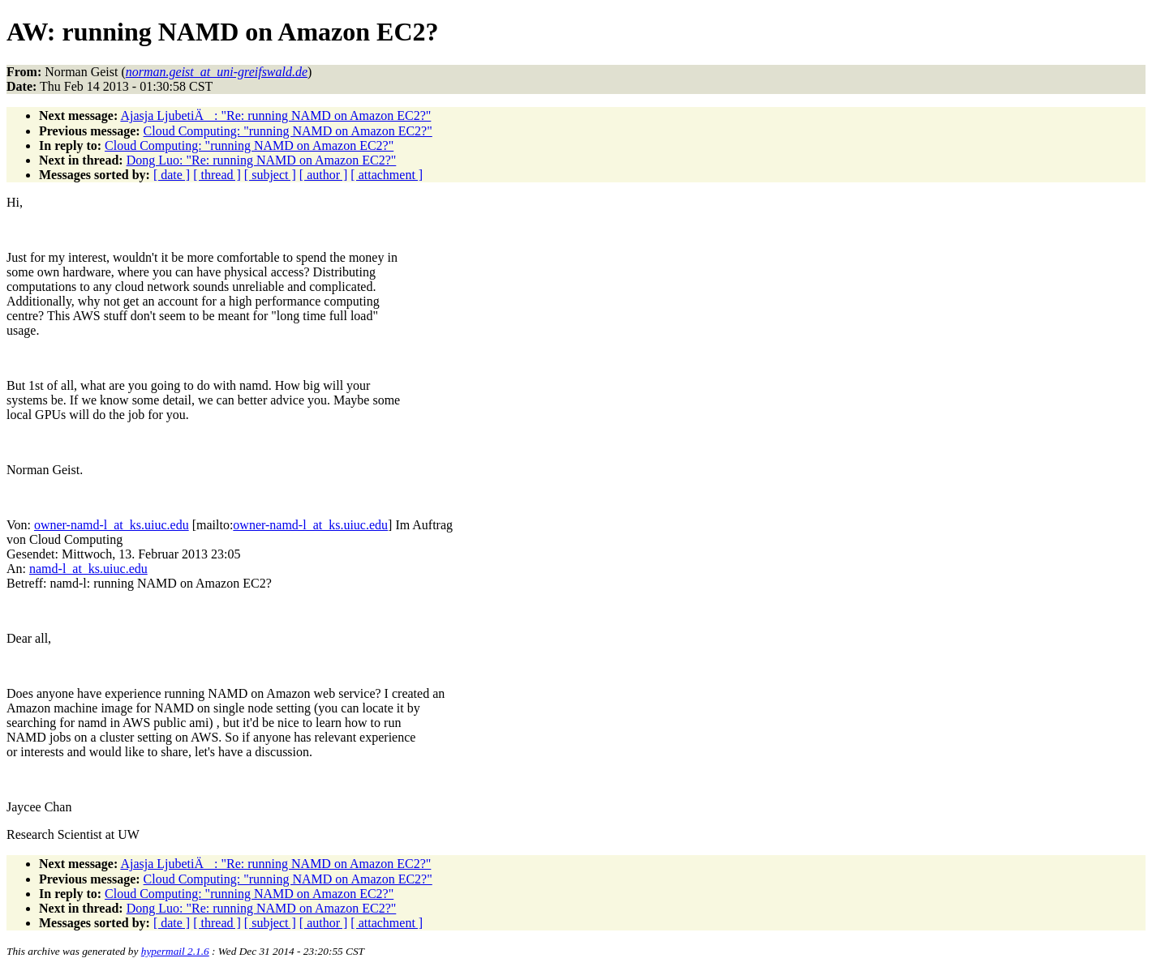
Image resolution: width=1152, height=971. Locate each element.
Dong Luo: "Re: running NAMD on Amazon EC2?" (262, 160)
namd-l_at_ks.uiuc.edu (88, 568)
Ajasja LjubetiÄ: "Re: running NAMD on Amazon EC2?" (275, 115)
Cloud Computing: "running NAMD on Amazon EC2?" (288, 131)
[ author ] (323, 175)
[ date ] (171, 175)
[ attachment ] (386, 175)
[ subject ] (270, 175)
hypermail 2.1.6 (175, 951)
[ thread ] (217, 175)
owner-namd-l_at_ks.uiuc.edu (111, 525)
